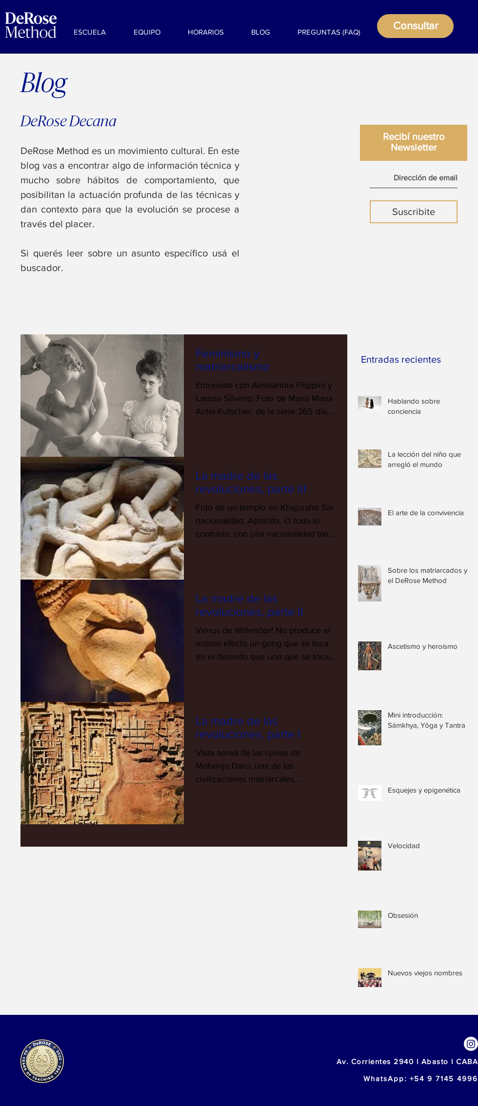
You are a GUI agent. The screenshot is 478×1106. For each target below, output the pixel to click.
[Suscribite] (414, 211)
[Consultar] (415, 26)
